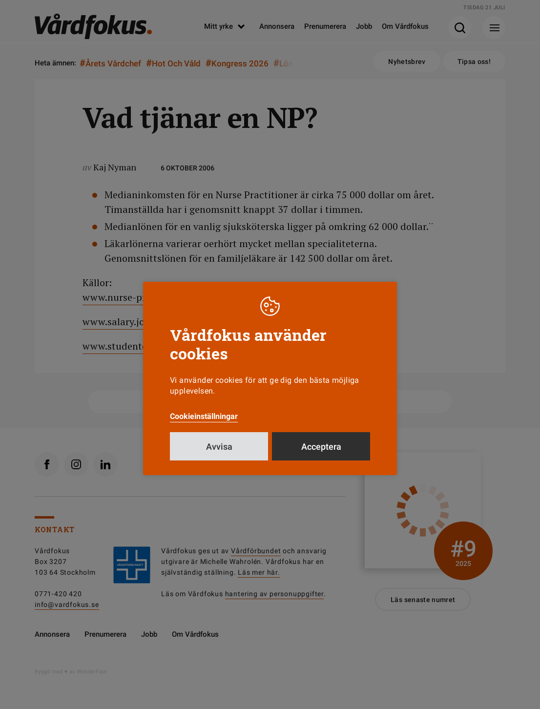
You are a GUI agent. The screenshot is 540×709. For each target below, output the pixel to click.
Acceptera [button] (321, 446)
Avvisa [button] (219, 446)
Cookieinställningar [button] (204, 416)
